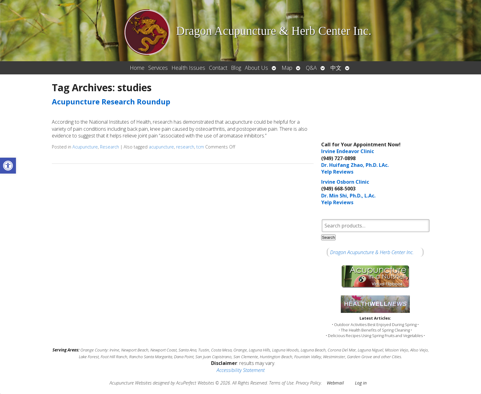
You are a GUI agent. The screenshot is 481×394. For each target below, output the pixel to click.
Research (109, 147)
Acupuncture (85, 147)
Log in (361, 383)
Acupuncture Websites (131, 383)
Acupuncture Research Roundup (111, 101)
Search (328, 237)
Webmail (335, 383)
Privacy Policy (308, 383)
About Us (256, 67)
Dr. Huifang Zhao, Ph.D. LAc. (355, 165)
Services (158, 67)
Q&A (311, 67)
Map (287, 67)
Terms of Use (281, 383)
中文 (335, 67)
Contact (218, 67)
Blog (236, 67)
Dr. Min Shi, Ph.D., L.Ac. (348, 195)
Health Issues (188, 67)
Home (137, 67)
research (185, 147)
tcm (200, 147)
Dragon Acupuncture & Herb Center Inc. (372, 252)
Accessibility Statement (241, 370)
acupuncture (161, 147)
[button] (8, 166)
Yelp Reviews (337, 171)
